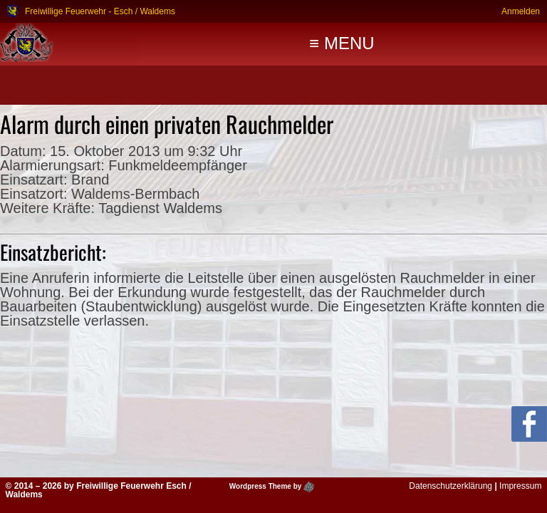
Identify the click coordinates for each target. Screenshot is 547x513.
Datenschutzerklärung (450, 486)
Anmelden (520, 11)
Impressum (520, 486)
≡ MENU (341, 43)
